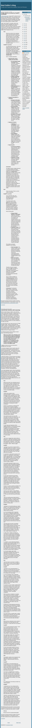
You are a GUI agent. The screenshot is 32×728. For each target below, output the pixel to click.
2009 (25, 38)
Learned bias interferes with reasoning (10, 310)
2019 (25, 27)
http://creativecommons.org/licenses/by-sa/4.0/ (9, 302)
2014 (25, 35)
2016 (25, 31)
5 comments (3, 718)
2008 (25, 40)
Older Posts (18, 722)
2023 (25, 23)
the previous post (5, 16)
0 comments (3, 304)
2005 (25, 46)
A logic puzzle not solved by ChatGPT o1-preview (10, 13)
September (27, 15)
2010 (25, 36)
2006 (25, 44)
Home (9, 722)
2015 (25, 33)
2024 (25, 14)
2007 (25, 42)
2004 (25, 48)
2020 (25, 25)
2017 (25, 29)
